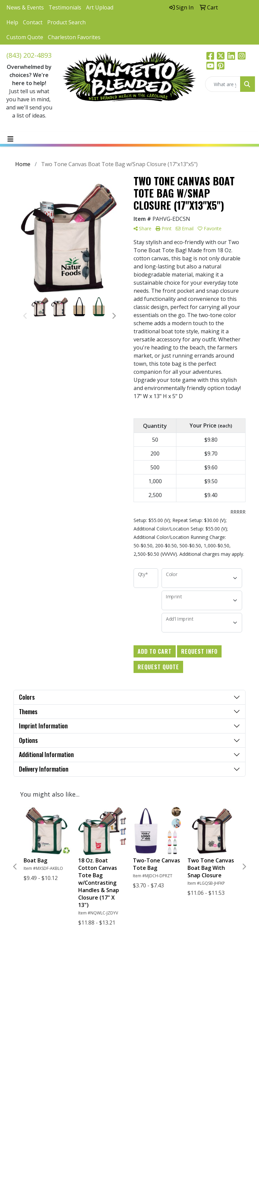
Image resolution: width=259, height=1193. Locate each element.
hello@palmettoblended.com (37, 1051)
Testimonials (65, 7)
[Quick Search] (222, 84)
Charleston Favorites (74, 37)
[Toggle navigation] (10, 139)
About (140, 988)
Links (171, 977)
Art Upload (99, 7)
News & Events (25, 7)
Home (141, 977)
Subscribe (22, 1121)
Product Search (66, 22)
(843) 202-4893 (29, 55)
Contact (32, 22)
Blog (171, 988)
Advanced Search (145, 1013)
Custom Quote (24, 37)
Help (12, 22)
